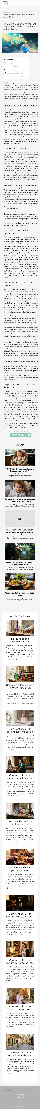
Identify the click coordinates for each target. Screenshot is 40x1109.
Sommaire (9, 59)
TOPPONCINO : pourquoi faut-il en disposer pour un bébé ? (20, 470)
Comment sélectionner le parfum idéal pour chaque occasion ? (20, 687)
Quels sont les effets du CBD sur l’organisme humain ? (20, 563)
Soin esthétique (11, 12)
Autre (20, 1103)
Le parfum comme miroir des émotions (17, 76)
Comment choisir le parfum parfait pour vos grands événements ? (20, 778)
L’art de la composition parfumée (15, 69)
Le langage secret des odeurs (14, 63)
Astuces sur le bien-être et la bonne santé (20, 594)
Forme (20, 1101)
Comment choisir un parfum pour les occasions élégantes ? (20, 870)
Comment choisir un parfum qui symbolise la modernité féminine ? (20, 731)
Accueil (3, 12)
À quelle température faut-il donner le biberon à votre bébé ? (20, 500)
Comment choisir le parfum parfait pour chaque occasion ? (20, 1009)
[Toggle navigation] (5, 3)
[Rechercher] (17, 1090)
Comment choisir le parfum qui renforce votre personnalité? (20, 963)
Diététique (20, 1098)
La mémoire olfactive (12, 66)
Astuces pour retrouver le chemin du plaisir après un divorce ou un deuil (20, 532)
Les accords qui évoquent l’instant (15, 73)
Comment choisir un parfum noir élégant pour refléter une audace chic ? (20, 916)
